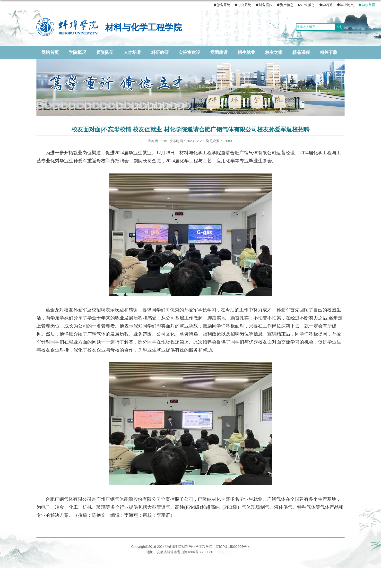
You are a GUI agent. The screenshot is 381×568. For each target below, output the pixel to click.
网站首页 (50, 52)
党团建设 (219, 52)
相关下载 (328, 52)
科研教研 (160, 52)
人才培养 (132, 52)
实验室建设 (189, 52)
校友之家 (274, 52)
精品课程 (301, 52)
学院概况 (77, 52)
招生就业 (246, 52)
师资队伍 (105, 52)
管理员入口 (225, 552)
